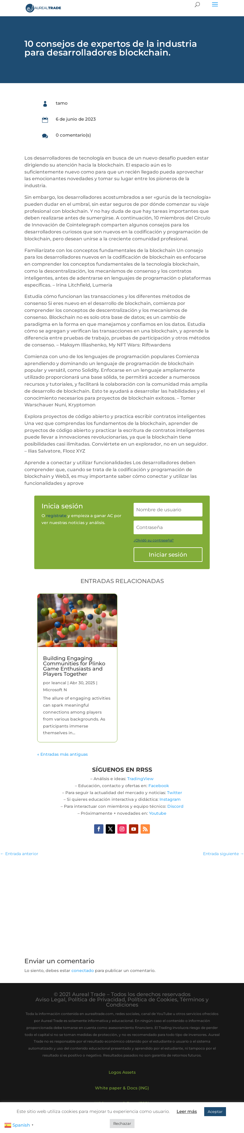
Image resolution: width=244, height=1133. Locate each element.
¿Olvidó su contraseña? (154, 540)
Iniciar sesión (168, 554)
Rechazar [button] (122, 1123)
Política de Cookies (152, 999)
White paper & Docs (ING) (122, 1088)
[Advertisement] (122, 903)
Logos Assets (122, 1072)
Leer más (187, 1111)
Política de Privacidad (96, 999)
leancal (58, 682)
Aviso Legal (50, 999)
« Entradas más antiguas (62, 754)
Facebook (158, 785)
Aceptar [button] (215, 1111)
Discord (175, 806)
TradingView (140, 778)
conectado (82, 970)
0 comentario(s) (73, 135)
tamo (62, 103)
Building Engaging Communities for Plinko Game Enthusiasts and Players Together (74, 666)
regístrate (56, 515)
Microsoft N (55, 689)
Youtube (157, 813)
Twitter (174, 792)
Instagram (170, 799)
